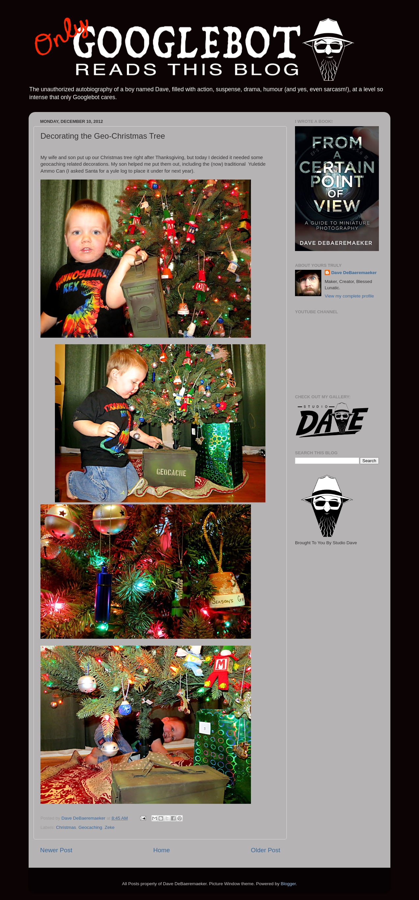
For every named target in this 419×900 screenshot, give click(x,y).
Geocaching (90, 827)
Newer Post (56, 850)
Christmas (66, 827)
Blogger (288, 883)
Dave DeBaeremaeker (354, 272)
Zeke (109, 827)
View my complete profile (349, 296)
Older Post (265, 850)
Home (161, 850)
